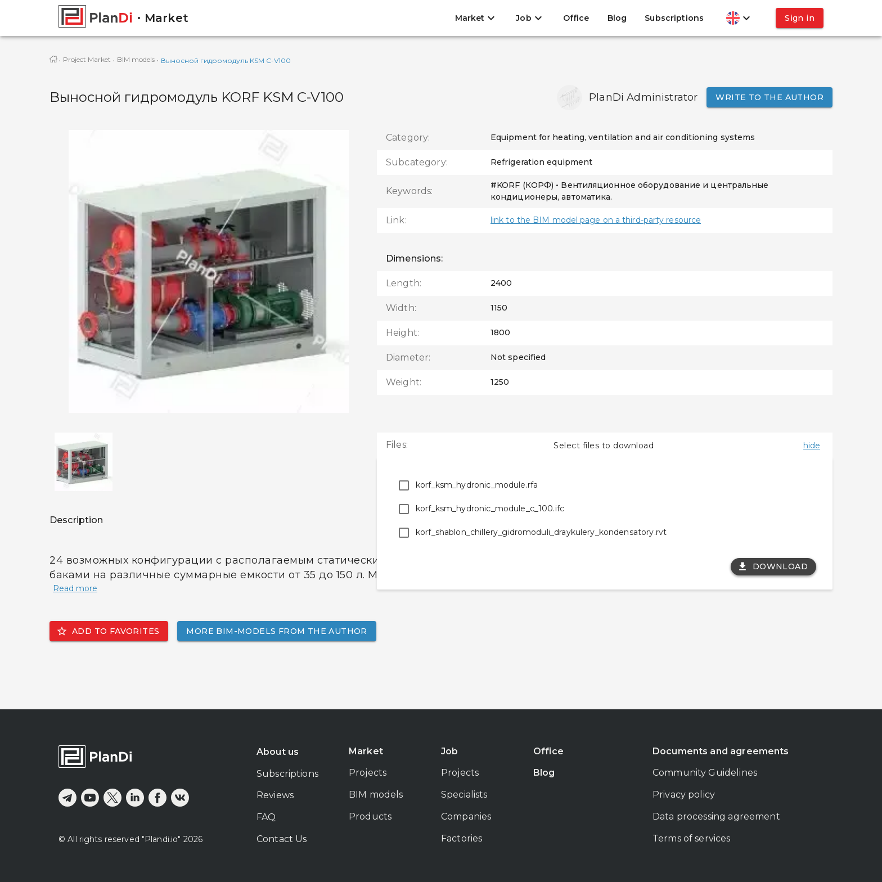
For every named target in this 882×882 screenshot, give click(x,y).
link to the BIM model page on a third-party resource (595, 220)
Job (449, 751)
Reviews (275, 795)
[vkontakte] (180, 798)
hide (811, 445)
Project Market (87, 59)
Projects (367, 772)
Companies (466, 816)
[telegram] (67, 798)
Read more (75, 588)
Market (366, 751)
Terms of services (691, 838)
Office (576, 18)
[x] (113, 798)
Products (370, 816)
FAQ (266, 817)
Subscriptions (674, 18)
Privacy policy (683, 794)
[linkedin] (135, 798)
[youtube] (90, 798)
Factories (461, 838)
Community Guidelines (704, 772)
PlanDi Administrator (643, 97)
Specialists (464, 794)
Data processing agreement (716, 816)
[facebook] (157, 798)
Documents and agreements (720, 751)
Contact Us (281, 839)
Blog (617, 18)
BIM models (136, 59)
